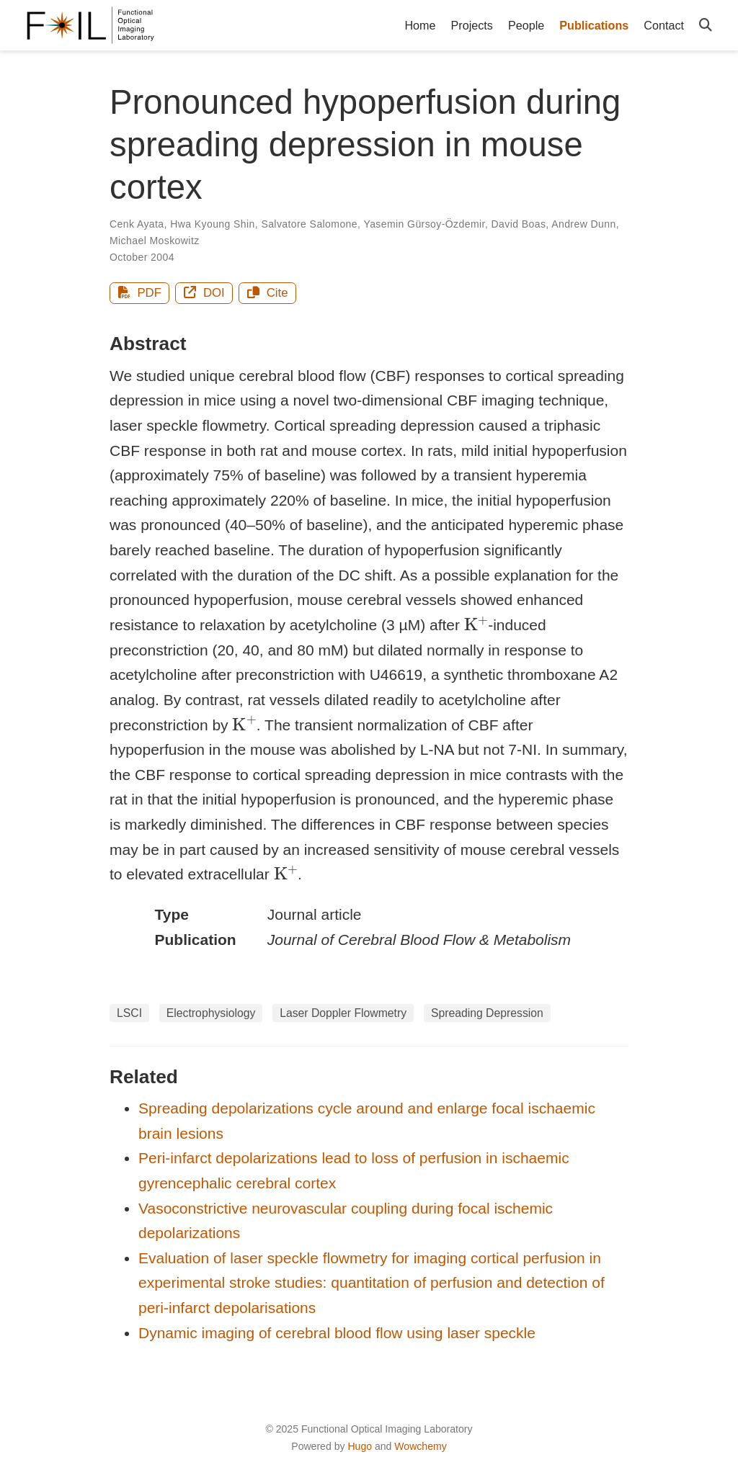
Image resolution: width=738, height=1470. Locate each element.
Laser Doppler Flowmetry (343, 1013)
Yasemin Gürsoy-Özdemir (423, 224)
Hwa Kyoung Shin (212, 224)
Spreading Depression (487, 1013)
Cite (267, 293)
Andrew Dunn (583, 224)
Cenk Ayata (137, 224)
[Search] (705, 25)
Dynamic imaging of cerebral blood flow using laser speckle (336, 1333)
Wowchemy (420, 1446)
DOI (204, 293)
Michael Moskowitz (155, 240)
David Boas (519, 224)
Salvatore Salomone (309, 224)
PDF (139, 293)
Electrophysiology (210, 1013)
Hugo (359, 1446)
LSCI (129, 1013)
